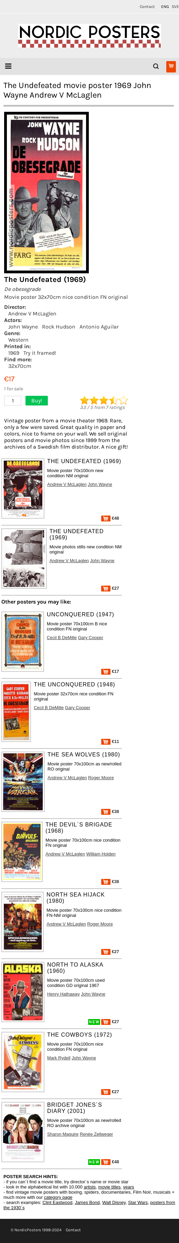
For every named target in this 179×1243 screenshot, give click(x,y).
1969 (13, 353)
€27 (110, 588)
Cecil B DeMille (62, 637)
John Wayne (23, 326)
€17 (110, 671)
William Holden (100, 854)
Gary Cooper (90, 637)
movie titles (109, 1187)
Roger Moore (101, 777)
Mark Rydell (59, 1057)
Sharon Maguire (62, 1134)
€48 (110, 518)
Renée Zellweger (96, 1134)
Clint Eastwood (57, 1202)
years (128, 1187)
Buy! (36, 400)
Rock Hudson (58, 326)
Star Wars (138, 1202)
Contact (147, 6)
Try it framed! (39, 353)
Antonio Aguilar (99, 326)
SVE (175, 6)
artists (90, 1187)
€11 (110, 741)
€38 (110, 811)
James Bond (87, 1202)
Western (18, 339)
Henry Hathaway (63, 994)
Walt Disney (114, 1202)
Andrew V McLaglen (32, 313)
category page (58, 1197)
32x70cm (19, 366)
